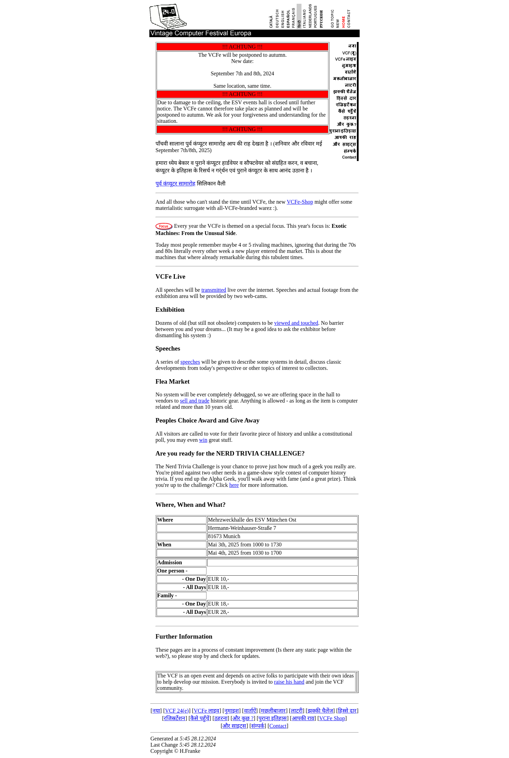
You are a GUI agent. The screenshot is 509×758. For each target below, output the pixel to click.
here (234, 485)
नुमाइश (231, 711)
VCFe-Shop (300, 202)
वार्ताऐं (250, 711)
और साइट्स (234, 726)
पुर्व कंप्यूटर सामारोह (175, 183)
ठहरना (220, 718)
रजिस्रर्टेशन (174, 718)
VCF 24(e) (177, 711)
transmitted (213, 290)
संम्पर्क (257, 726)
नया (156, 711)
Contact (278, 726)
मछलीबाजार (273, 711)
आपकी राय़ (303, 718)
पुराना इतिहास (272, 718)
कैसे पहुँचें (199, 718)
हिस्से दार (347, 711)
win (203, 440)
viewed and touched (296, 323)
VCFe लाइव (206, 711)
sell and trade (194, 401)
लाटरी (297, 711)
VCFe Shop (332, 718)
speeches (190, 362)
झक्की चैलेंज (320, 711)
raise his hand (289, 682)
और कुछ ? (242, 718)
